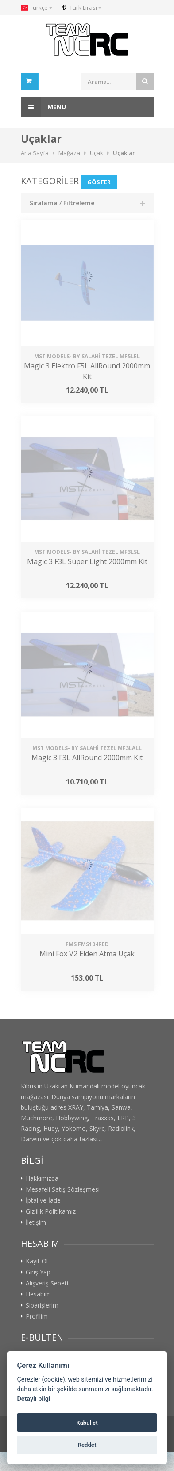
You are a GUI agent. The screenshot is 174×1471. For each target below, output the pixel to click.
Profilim (37, 1316)
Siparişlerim (42, 1305)
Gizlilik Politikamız (51, 1211)
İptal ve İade (43, 1200)
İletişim (36, 1222)
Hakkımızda (42, 1178)
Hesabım (38, 1294)
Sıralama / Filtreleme (62, 203)
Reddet (87, 1444)
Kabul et (86, 1422)
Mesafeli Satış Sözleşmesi (63, 1189)
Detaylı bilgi (33, 1399)
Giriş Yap (38, 1272)
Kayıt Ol (37, 1261)
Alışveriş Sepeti (47, 1283)
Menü (43, 107)
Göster (99, 182)
